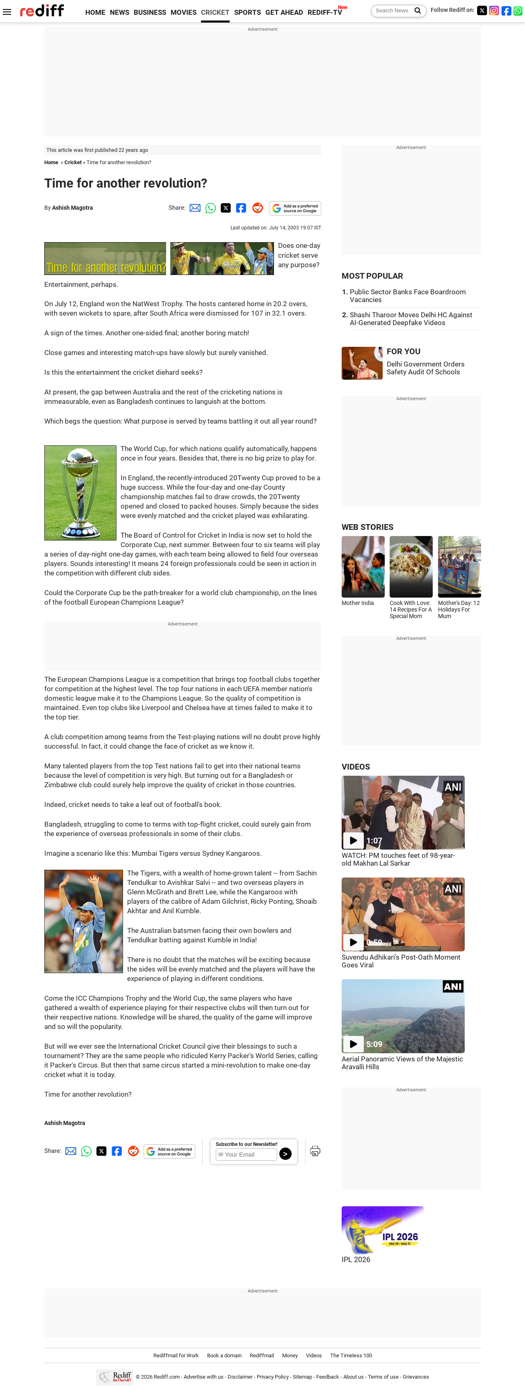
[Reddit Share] (256, 207)
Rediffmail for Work (176, 1355)
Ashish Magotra (72, 207)
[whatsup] (519, 10)
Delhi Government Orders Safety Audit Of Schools (426, 368)
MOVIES (183, 12)
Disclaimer (240, 1377)
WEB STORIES (367, 527)
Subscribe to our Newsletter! (246, 1144)
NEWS (119, 12)
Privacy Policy (273, 1377)
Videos (314, 1355)
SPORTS (247, 12)
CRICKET (215, 12)
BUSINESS (150, 12)
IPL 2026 (356, 1260)
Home (51, 162)
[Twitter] (482, 10)
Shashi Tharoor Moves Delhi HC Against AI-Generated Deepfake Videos (411, 319)
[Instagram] (494, 10)
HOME (95, 12)
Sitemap (302, 1377)
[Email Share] (193, 207)
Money (290, 1355)
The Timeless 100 (351, 1355)
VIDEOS (356, 767)
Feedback (327, 1377)
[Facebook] (506, 10)
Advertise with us (204, 1377)
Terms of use (383, 1377)
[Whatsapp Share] (209, 207)
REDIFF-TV (325, 12)
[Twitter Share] (225, 207)
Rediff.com (167, 1377)
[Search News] (415, 11)
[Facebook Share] (240, 207)
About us (353, 1377)
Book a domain (224, 1355)
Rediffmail (262, 1355)
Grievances (416, 1377)
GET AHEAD (284, 12)
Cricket (73, 162)
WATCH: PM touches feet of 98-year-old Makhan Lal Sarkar (398, 859)
